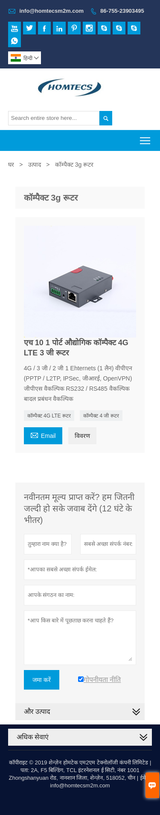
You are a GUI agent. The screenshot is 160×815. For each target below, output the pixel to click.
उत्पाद (34, 164)
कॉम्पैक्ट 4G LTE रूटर (49, 416)
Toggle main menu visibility (145, 138)
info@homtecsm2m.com (51, 11)
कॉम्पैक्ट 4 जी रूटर (101, 416)
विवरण (82, 435)
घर (11, 164)
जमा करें (41, 679)
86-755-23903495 (122, 11)
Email (43, 434)
